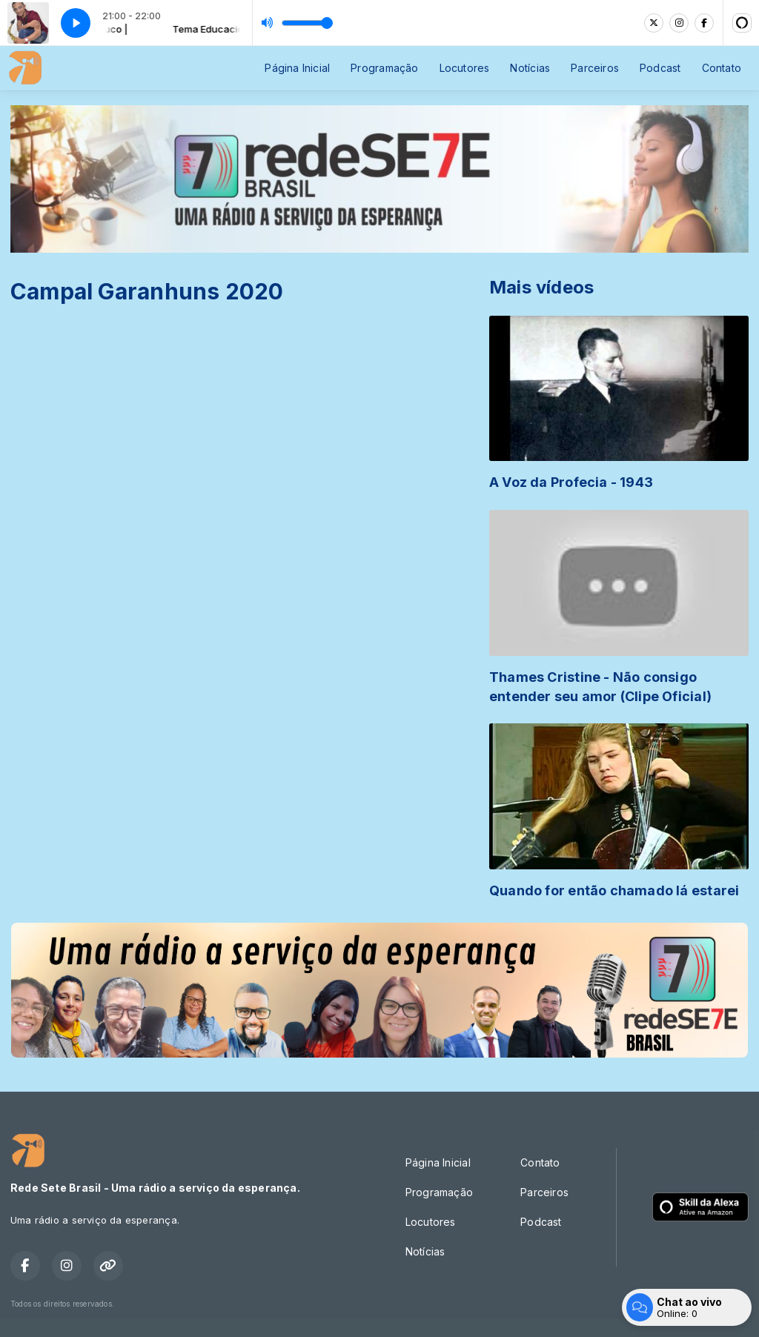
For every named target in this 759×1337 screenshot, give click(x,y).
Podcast (660, 68)
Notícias (530, 68)
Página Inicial (297, 68)
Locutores (465, 68)
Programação (384, 68)
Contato (721, 68)
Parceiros (595, 68)
